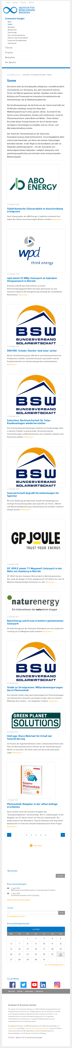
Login (8, 2)
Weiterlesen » (57, 219)
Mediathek (10, 57)
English (31, 2)
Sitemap (20, 991)
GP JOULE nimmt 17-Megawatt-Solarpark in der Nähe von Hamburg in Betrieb (34, 570)
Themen (9, 47)
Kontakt (15, 2)
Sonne (10, 24)
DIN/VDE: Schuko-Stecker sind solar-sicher (32, 350)
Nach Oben (38, 846)
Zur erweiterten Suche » (16, 916)
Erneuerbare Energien (14, 18)
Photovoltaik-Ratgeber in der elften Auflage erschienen (32, 805)
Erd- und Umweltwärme (16, 35)
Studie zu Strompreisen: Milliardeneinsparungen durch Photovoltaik (35, 689)
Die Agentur (10, 62)
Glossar (23, 2)
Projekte (9, 52)
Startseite (26, 75)
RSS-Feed (11, 991)
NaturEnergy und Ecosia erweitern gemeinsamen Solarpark (35, 622)
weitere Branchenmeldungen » (19, 900)
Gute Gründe (12, 32)
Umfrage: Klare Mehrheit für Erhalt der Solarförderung (29, 737)
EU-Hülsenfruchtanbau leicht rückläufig (25, 895)
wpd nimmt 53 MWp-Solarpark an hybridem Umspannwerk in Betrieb (32, 279)
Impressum (39, 991)
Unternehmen (12, 1028)
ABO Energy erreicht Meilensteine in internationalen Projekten (33, 890)
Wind (9, 22)
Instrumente (12, 43)
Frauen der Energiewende (17, 40)
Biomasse (11, 27)
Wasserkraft (12, 30)
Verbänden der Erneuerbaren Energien (37, 1028)
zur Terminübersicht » (55, 964)
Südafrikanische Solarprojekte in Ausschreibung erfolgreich (35, 210)
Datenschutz (29, 991)
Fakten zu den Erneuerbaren (18, 38)
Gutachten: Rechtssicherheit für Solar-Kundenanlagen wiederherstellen (29, 422)
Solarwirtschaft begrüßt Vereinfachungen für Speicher (33, 494)
